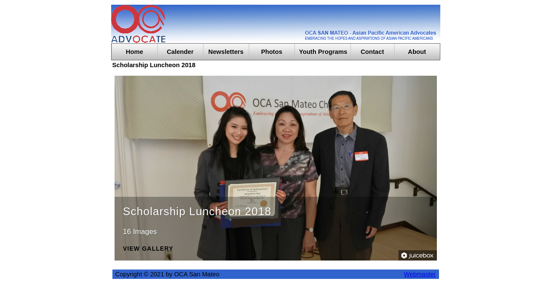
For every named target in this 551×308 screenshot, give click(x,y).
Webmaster (420, 274)
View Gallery (148, 249)
